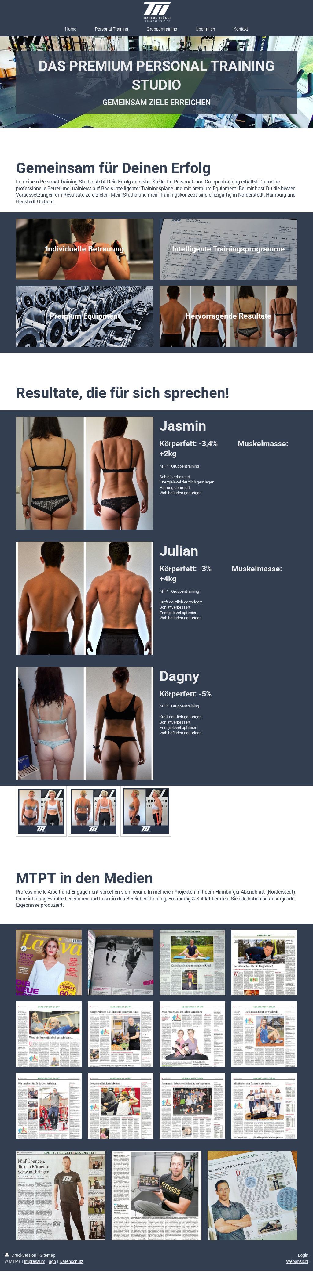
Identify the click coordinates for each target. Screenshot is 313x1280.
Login (303, 1255)
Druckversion (21, 1255)
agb (52, 1261)
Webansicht (297, 1261)
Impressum (34, 1261)
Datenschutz (71, 1261)
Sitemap (47, 1255)
